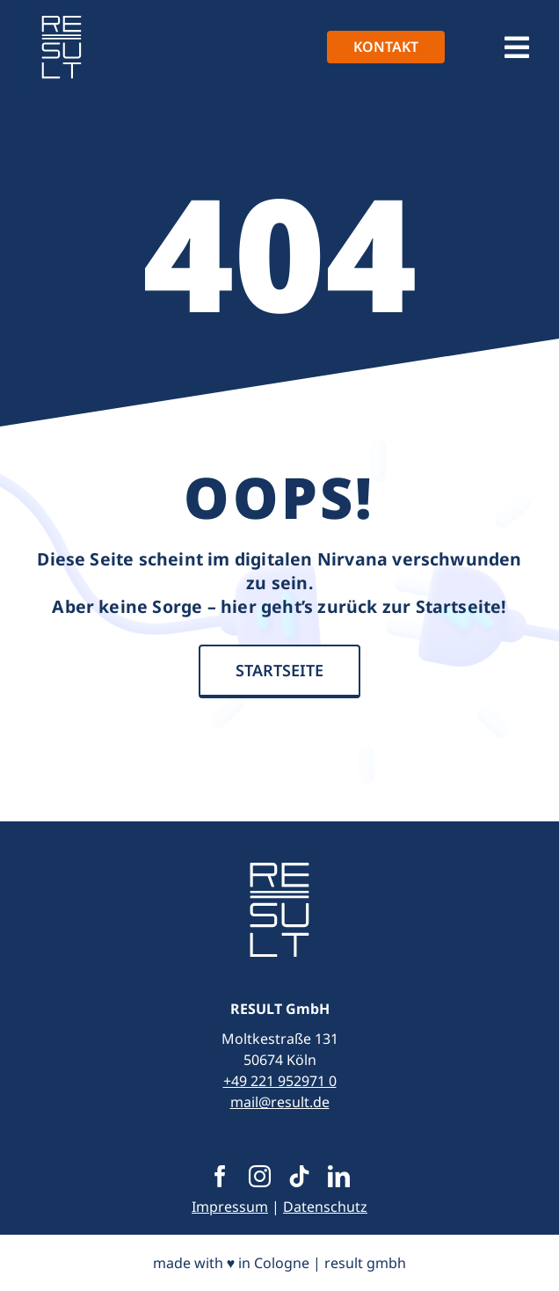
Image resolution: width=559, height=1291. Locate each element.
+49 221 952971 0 (280, 1080)
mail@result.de (280, 1102)
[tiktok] (299, 1176)
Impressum (230, 1206)
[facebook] (220, 1176)
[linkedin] (339, 1176)
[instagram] (260, 1176)
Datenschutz (325, 1206)
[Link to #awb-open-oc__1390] (517, 47)
